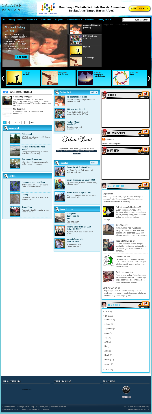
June (106, 341)
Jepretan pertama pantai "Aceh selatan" (33, 147)
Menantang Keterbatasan (99, 75)
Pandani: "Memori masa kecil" (73, 122)
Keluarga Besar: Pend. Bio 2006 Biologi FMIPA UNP (79, 227)
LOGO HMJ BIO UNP (123, 256)
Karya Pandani (73, 20)
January (107, 364)
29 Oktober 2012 (26, 389)
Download (89, 20)
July (106, 337)
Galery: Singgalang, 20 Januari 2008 (81, 179)
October (107, 324)
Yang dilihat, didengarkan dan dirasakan (51, 407)
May (106, 346)
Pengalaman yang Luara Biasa (33, 182)
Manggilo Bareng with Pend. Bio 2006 (75, 240)
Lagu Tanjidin (108, 193)
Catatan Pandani (12, 7)
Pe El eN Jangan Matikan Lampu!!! (128, 207)
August (107, 333)
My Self (26, 74)
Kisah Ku (31, 20)
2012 (107, 369)
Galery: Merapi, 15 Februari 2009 (79, 167)
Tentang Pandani (15, 20)
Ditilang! (25, 194)
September (108, 328)
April (106, 350)
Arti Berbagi (63, 74)
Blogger (147, 409)
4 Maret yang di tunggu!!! (22, 96)
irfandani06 (109, 139)
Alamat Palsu (27, 207)
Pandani (12, 407)
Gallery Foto (103, 20)
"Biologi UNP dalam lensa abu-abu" (73, 215)
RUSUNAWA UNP (122, 225)
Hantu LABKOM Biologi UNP (126, 240)
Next (32, 123)
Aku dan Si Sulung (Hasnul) (77, 96)
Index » (94, 92)
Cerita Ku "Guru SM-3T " (112, 287)
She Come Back (19, 108)
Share (132, 74)
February (107, 359)
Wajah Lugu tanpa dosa (124, 272)
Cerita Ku (12, 175)
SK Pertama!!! (27, 134)
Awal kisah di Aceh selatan (32, 159)
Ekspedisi (64, 162)
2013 (107, 315)
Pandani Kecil (65, 92)
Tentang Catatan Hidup (65, 151)
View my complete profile (111, 143)
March (107, 355)
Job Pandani (45, 20)
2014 (107, 311)
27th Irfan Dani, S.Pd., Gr (76, 109)
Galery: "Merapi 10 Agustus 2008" (79, 192)
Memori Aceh (14, 127)
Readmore (21, 57)
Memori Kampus (66, 209)
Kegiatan (59, 20)
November (108, 319)
